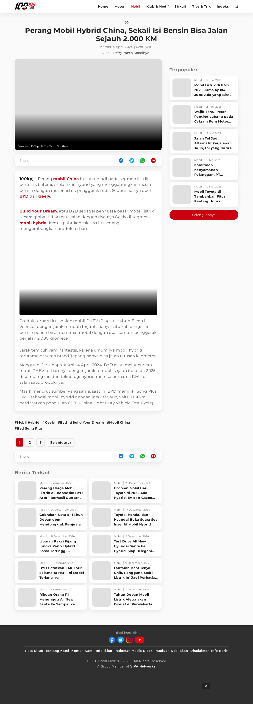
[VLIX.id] (99, 674)
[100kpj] (59, 674)
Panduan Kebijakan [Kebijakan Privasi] (171, 651)
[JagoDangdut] (217, 674)
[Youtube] (139, 640)
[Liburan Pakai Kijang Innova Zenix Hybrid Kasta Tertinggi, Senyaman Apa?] (51, 544)
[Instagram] (129, 640)
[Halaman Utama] (27, 6)
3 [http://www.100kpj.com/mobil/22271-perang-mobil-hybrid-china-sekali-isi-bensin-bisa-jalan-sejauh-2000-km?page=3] (41, 442)
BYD (23, 196)
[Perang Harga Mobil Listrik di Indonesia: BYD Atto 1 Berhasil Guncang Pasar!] (51, 490)
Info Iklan (104, 651)
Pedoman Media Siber (133, 651)
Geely (44, 196)
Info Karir (219, 651)
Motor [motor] (119, 6)
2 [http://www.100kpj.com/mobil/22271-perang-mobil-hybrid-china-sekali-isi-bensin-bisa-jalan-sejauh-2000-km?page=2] (30, 442)
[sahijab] (78, 674)
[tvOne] (135, 674)
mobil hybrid (33, 223)
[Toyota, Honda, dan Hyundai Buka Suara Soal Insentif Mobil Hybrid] (125, 517)
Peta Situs (34, 651)
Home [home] (103, 6)
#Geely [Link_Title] (48, 422)
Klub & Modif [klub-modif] (157, 6)
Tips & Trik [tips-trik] (201, 6)
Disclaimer (199, 651)
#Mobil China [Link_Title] (118, 422)
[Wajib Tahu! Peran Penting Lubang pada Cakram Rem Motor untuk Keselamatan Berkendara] (204, 114)
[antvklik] (171, 674)
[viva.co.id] (37, 674)
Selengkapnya (204, 215)
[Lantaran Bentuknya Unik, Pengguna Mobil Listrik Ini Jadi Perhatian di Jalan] (125, 570)
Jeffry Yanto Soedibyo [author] (131, 53)
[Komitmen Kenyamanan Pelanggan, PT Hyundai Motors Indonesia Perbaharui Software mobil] (204, 167)
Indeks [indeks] (223, 6)
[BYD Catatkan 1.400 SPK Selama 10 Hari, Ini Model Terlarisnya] (51, 570)
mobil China (66, 178)
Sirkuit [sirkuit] (180, 6)
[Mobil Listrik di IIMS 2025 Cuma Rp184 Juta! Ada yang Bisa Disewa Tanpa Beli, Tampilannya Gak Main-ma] (204, 87)
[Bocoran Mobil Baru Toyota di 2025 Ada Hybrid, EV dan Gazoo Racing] (125, 490)
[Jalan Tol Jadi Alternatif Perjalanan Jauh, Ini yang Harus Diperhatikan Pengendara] (204, 141)
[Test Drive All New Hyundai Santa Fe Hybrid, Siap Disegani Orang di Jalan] (125, 544)
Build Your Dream (38, 211)
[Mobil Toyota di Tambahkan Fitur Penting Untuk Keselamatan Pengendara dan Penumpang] (204, 194)
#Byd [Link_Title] (62, 422)
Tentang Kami (57, 651)
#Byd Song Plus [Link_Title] (29, 428)
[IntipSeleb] (193, 674)
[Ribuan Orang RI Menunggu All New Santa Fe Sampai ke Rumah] (51, 597)
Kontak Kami (82, 651)
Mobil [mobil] (135, 6)
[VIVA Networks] (143, 666)
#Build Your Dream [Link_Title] (87, 422)
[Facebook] (112, 640)
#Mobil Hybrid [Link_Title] (27, 422)
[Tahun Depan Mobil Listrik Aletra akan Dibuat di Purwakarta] (125, 597)
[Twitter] (120, 640)
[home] (127, 22)
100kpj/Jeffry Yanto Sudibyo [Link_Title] (49, 146)
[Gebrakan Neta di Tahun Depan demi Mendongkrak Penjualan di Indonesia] (51, 517)
